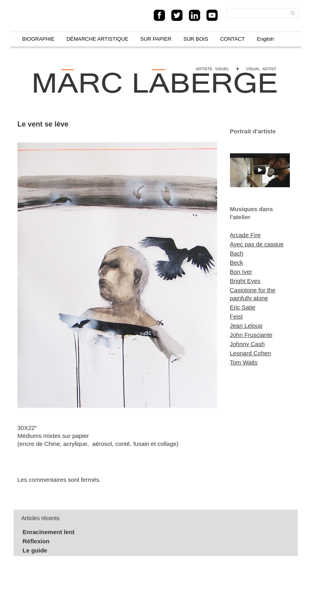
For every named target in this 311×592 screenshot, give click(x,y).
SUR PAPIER (155, 39)
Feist (236, 316)
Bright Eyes (245, 280)
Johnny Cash (247, 344)
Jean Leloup (246, 325)
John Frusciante (251, 334)
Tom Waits (244, 362)
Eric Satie (243, 307)
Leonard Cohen (250, 353)
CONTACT (232, 39)
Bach (237, 253)
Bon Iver (241, 271)
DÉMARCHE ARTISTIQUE (97, 39)
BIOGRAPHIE (38, 39)
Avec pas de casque (257, 244)
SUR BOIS (195, 39)
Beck (236, 262)
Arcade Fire (245, 235)
